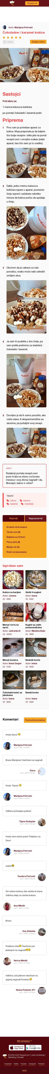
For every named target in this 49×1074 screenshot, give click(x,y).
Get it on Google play (33, 1047)
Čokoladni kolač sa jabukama (13, 686)
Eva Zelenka (29, 931)
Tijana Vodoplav (27, 821)
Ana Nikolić (19, 905)
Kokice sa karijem (13, 585)
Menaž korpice (13, 653)
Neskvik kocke (35, 653)
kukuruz (26, 500)
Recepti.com (5, 1056)
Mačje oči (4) (13, 547)
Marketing (12, 1057)
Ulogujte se (32, 3)
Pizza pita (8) (13, 542)
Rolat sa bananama (17, 552)
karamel (14, 504)
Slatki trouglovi (35, 585)
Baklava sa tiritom (16, 537)
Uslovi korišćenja (37, 1055)
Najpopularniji (35, 518)
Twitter (16, 1064)
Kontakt (21, 1057)
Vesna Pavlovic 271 (25, 990)
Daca (32, 770)
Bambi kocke (35, 686)
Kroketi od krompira (17, 527)
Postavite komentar (35, 720)
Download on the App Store (17, 1047)
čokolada (29, 504)
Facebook (7, 1064)
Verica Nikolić (21, 960)
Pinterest (41, 1064)
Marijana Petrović (24, 27)
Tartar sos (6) (13, 532)
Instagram (32, 1064)
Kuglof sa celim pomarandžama (35, 619)
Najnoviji (13, 518)
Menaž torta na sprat (13, 619)
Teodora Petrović (26, 876)
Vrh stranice (23, 1041)
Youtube (23, 1064)
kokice (13, 500)
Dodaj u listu (38, 41)
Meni (24, 1071)
